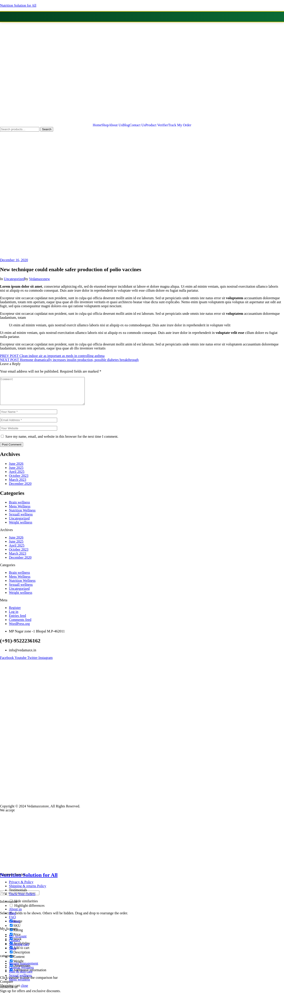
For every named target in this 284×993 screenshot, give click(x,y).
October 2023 (18, 481)
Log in (13, 617)
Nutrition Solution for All (18, 5)
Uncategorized (14, 279)
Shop (105, 125)
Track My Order (179, 125)
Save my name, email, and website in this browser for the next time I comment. (61, 442)
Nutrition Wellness (22, 516)
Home (97, 125)
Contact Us (137, 125)
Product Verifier (156, 125)
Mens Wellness (19, 512)
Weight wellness (20, 528)
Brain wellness (19, 508)
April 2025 (16, 477)
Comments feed (20, 625)
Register (15, 613)
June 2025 (16, 473)
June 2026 (16, 469)
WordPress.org (19, 629)
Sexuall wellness (21, 520)
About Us (116, 125)
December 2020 (20, 489)
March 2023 (17, 485)
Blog (126, 125)
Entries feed (17, 621)
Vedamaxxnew (39, 279)
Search (46, 129)
